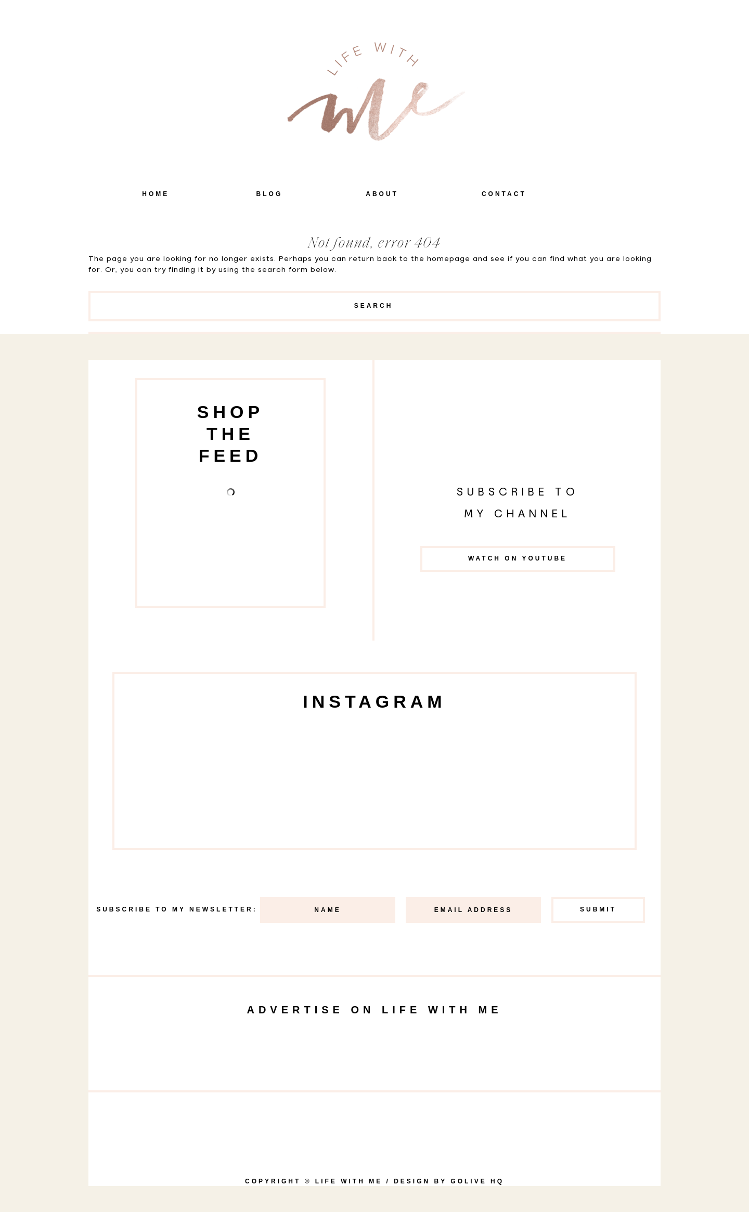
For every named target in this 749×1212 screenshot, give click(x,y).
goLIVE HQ (477, 1181)
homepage (448, 259)
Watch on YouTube (517, 558)
